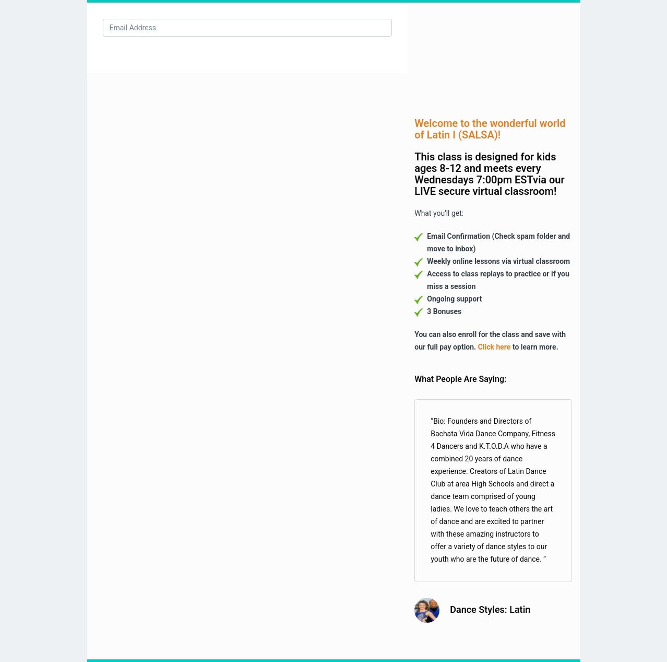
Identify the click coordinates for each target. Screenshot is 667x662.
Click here (494, 347)
